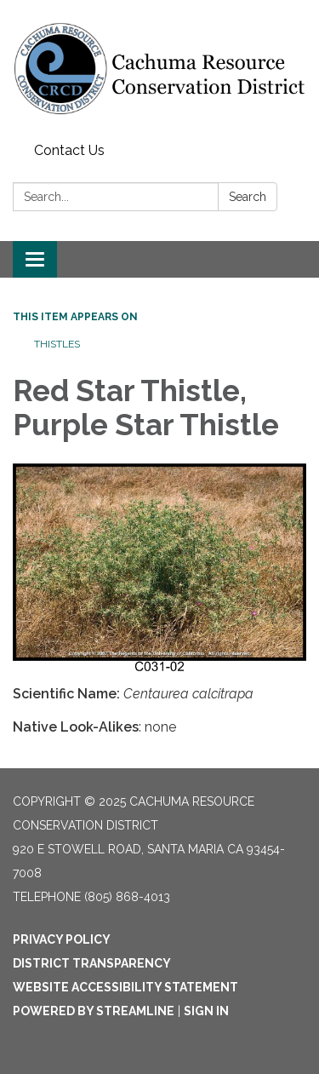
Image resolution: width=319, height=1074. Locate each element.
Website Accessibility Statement (125, 987)
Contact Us (69, 150)
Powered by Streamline (93, 1011)
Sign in (206, 1011)
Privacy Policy (62, 939)
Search (247, 197)
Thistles (57, 344)
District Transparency (92, 963)
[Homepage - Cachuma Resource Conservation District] (159, 68)
